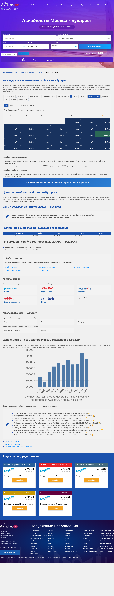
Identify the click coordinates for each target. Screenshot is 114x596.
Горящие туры (55, 5)
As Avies (85, 546)
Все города (52, 551)
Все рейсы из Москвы (12, 441)
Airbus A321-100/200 (47, 267)
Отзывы (101, 5)
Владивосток (69, 546)
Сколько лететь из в (18, 446)
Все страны (34, 553)
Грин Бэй (50, 543)
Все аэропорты (71, 551)
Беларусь (33, 546)
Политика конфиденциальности (9, 543)
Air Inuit (85, 538)
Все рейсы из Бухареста (13, 444)
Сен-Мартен (34, 541)
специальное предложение (71, 60)
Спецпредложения (42, 5)
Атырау (67, 548)
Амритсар (51, 538)
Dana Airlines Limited (89, 530)
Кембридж (68, 543)
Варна (67, 541)
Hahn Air (85, 543)
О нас (94, 5)
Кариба (67, 535)
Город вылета (7, 34)
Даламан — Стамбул (106, 548)
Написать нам (9, 552)
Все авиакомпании (90, 551)
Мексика (33, 533)
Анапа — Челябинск (106, 543)
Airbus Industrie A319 (13, 270)
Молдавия (33, 548)
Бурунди (32, 551)
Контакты (110, 5)
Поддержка (85, 5)
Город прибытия (62, 34)
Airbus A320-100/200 (81, 267)
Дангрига (50, 533)
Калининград (69, 530)
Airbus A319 (43, 270)
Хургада (67, 533)
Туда (4, 42)
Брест (67, 538)
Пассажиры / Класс (56, 42)
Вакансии (3, 537)
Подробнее (19, 480)
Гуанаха (50, 530)
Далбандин (51, 541)
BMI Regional (86, 535)
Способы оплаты (5, 533)
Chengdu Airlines (87, 533)
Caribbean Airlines (88, 541)
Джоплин (50, 535)
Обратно (29, 42)
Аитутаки (50, 546)
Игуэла (50, 548)
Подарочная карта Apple (71, 5)
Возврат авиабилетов (6, 535)
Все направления (106, 551)
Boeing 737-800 (11, 267)
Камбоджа (33, 543)
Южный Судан (34, 530)
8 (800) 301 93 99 (11, 9)
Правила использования (7, 541)
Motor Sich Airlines (88, 548)
